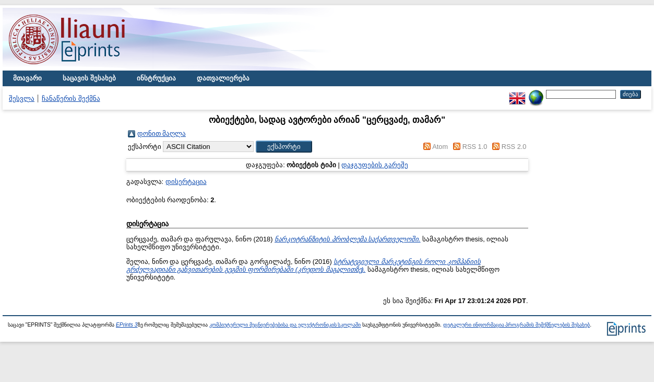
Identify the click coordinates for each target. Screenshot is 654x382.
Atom (440, 147)
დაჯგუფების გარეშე (374, 165)
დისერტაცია (186, 182)
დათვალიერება (223, 78)
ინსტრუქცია (156, 78)
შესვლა (21, 98)
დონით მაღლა (161, 133)
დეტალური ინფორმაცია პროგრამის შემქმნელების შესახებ (516, 325)
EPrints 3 (127, 325)
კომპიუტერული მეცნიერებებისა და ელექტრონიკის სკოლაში (285, 325)
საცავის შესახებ (89, 78)
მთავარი (27, 78)
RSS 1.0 (474, 147)
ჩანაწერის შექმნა (71, 98)
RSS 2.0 (514, 147)
